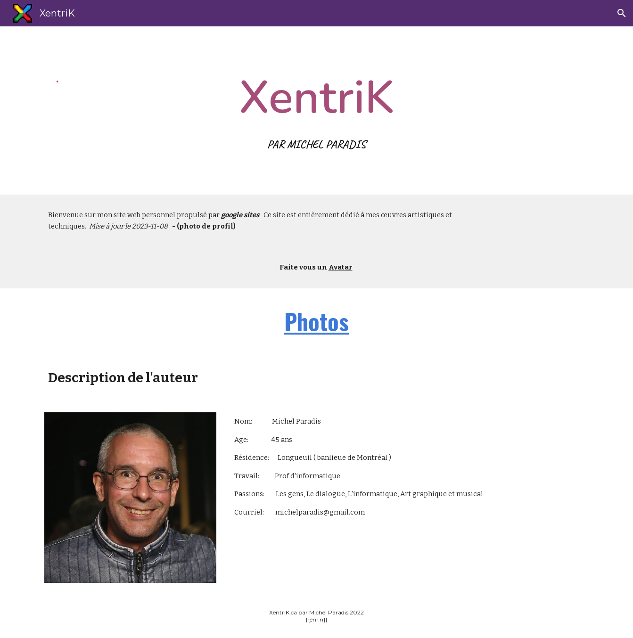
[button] (621, 13)
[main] (317, 110)
